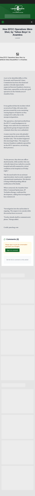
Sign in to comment (12, 250)
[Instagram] (26, 2)
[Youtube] (32, 2)
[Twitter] (29, 2)
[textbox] (17, 153)
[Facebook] (23, 2)
